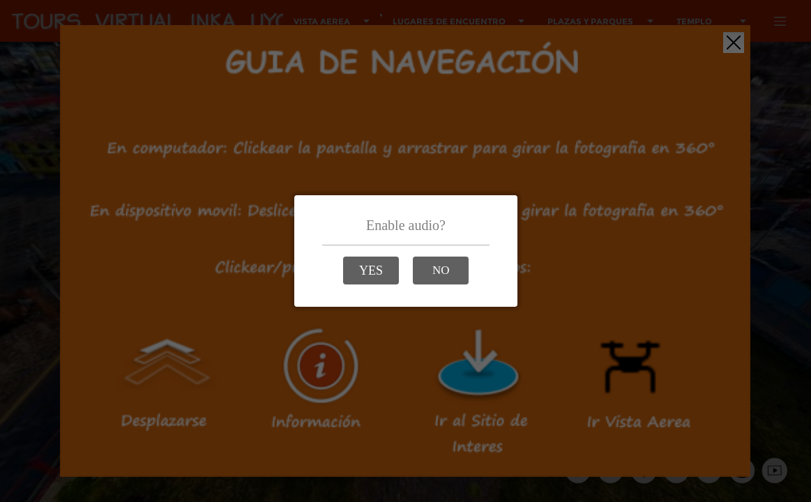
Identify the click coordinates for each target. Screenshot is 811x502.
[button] (371, 270)
